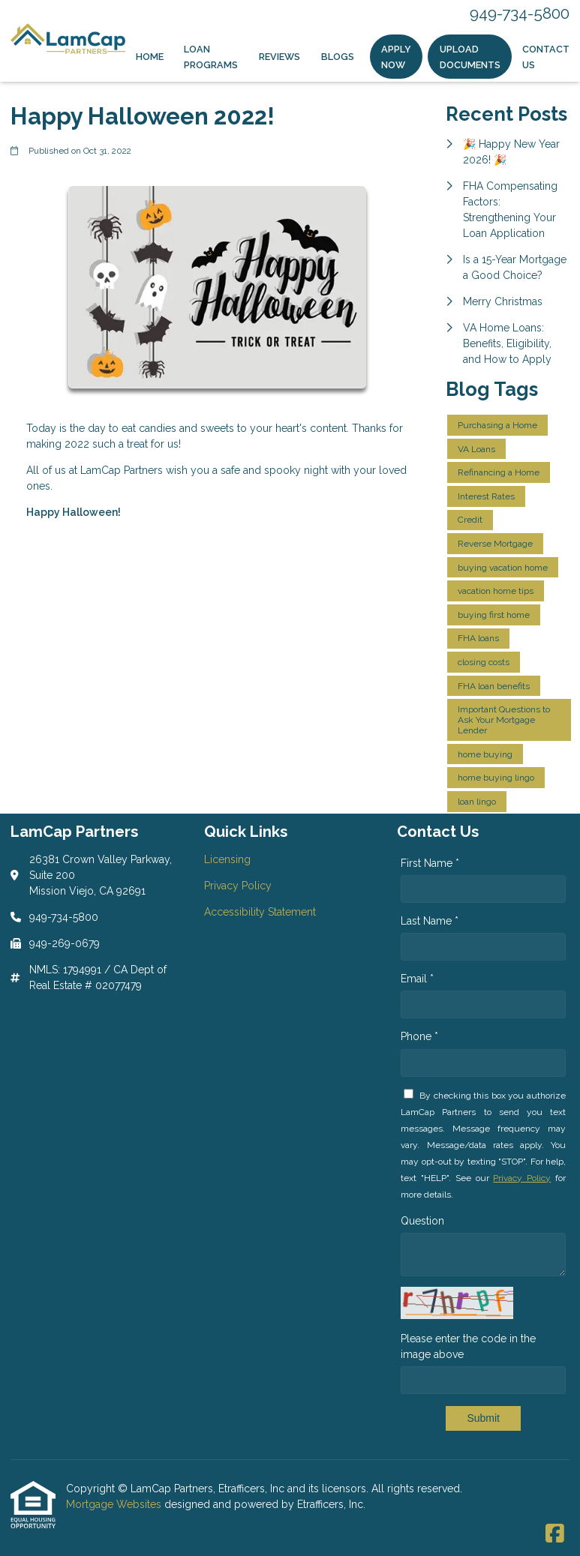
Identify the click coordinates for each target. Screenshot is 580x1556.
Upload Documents (470, 56)
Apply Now (396, 56)
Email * (417, 979)
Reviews (279, 56)
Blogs (337, 56)
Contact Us (545, 56)
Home (150, 56)
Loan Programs (211, 56)
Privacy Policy (522, 1178)
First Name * (430, 863)
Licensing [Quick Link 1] (227, 859)
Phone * (419, 1036)
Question (422, 1221)
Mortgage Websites (115, 1504)
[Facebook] (554, 1534)
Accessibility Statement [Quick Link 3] (260, 912)
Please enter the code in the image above (468, 1346)
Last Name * (429, 921)
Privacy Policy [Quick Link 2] (238, 886)
